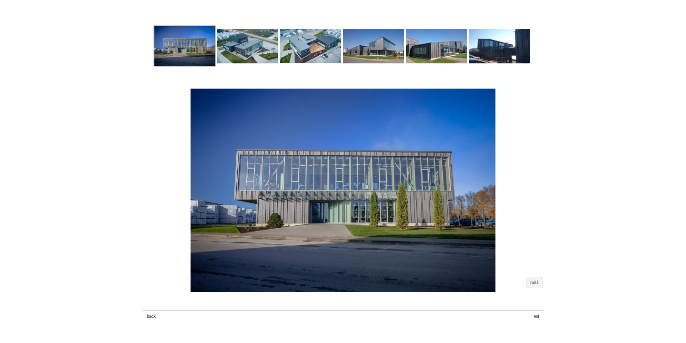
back (151, 316)
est (536, 316)
